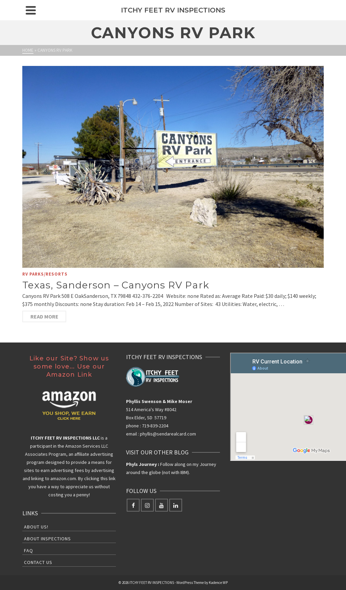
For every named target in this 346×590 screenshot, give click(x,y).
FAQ (28, 550)
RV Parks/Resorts (45, 274)
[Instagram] (147, 505)
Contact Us (38, 562)
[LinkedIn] (175, 505)
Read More (44, 316)
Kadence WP (218, 582)
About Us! (36, 527)
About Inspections (47, 539)
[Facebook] (133, 505)
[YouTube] (161, 505)
